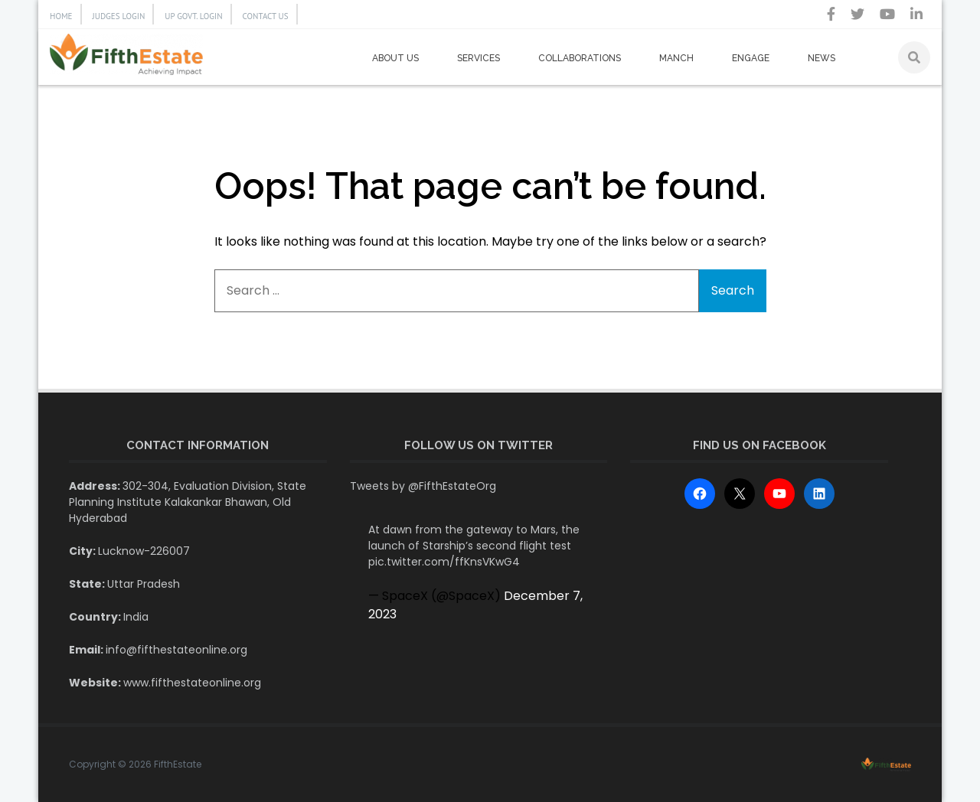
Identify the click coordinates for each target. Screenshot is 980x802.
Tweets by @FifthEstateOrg (423, 486)
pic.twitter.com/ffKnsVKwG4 (444, 561)
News (821, 58)
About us (395, 58)
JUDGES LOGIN (119, 16)
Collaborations (579, 58)
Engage (750, 58)
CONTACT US (266, 16)
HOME (61, 16)
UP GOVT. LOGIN (193, 16)
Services (478, 58)
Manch (676, 58)
